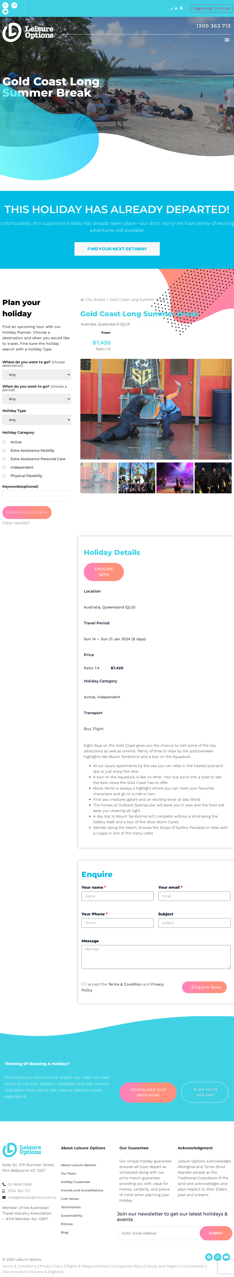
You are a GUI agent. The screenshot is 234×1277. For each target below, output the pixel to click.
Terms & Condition (125, 984)
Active (12, 442)
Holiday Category (18, 432)
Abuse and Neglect (163, 1266)
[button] (227, 39)
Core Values (70, 1199)
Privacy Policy (51, 1266)
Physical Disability (22, 475)
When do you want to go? (34, 388)
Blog (64, 1232)
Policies (67, 1224)
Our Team (68, 1173)
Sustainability (71, 1215)
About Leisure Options (78, 1165)
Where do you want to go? (33, 363)
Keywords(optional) (20, 486)
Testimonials (71, 1207)
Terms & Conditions (19, 1266)
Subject (165, 914)
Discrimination (15, 1272)
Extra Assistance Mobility (28, 450)
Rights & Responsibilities (87, 1266)
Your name (94, 887)
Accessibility (193, 1266)
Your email (170, 887)
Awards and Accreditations (82, 1190)
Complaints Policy (128, 1266)
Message (90, 941)
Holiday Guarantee (75, 1182)
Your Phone (95, 914)
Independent (17, 467)
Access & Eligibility (47, 1272)
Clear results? (16, 522)
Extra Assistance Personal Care (33, 459)
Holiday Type (14, 410)
